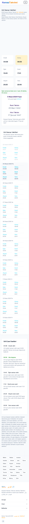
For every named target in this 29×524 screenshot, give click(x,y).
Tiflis (21, 475)
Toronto (5, 472)
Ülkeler (3, 517)
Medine (11, 457)
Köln (11, 466)
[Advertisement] (14, 38)
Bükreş (11, 478)
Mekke (4, 457)
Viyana (4, 469)
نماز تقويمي (16, 516)
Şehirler (22, 516)
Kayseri (11, 463)
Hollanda (21, 12)
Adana (4, 463)
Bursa (24, 460)
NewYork (18, 466)
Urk (17, 12)
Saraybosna (13, 475)
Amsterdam (12, 469)
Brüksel (5, 475)
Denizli (4, 466)
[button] (26, 500)
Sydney (18, 472)
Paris (11, 472)
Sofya (4, 478)
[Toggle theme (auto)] (3, 521)
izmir (18, 460)
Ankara (12, 460)
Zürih (17, 478)
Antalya (18, 463)
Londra (20, 469)
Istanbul (18, 457)
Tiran (24, 472)
